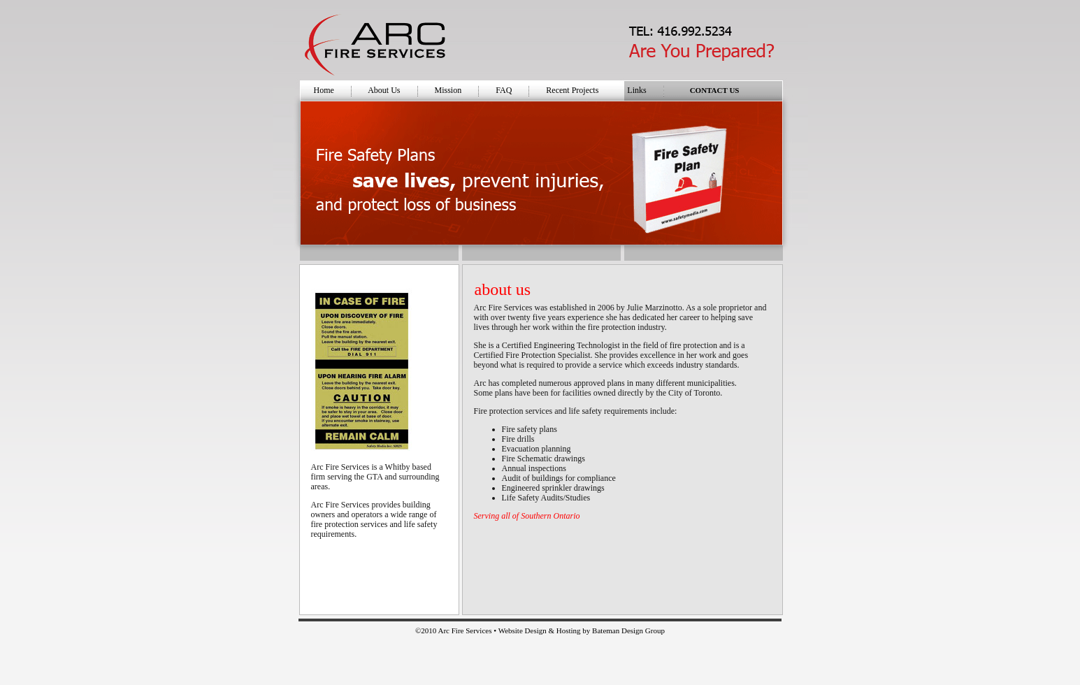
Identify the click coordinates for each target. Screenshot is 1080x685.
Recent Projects (572, 90)
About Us (384, 90)
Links (636, 90)
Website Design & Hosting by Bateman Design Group (581, 630)
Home (324, 90)
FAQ (504, 90)
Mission (448, 90)
